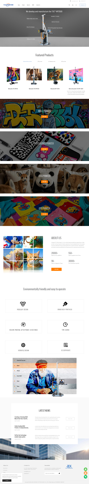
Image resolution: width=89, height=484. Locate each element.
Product (23, 5)
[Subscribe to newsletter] (59, 473)
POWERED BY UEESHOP (59, 482)
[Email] (51, 473)
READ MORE (70, 418)
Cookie (6, 474)
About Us (28, 5)
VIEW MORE (44, 116)
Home (19, 5)
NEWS (33, 5)
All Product (5, 470)
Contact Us (38, 5)
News (4, 472)
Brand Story (5, 468)
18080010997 (83, 1)
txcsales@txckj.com (75, 1)
